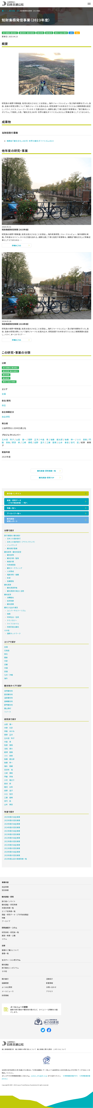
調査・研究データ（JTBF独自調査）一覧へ (17, 501)
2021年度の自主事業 (12, 845)
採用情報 (5, 995)
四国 (6, 671)
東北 (6, 654)
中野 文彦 (8, 728)
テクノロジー (12, 620)
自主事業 (5, 887)
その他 (6, 630)
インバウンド (12, 545)
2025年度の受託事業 (12, 820)
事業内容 (5, 882)
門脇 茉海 (8, 776)
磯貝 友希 (8, 787)
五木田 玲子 (8, 439)
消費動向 (10, 597)
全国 (71, 33)
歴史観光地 (8, 694)
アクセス (49, 991)
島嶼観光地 (8, 701)
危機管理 (10, 581)
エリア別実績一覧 (8, 911)
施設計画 (10, 561)
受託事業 (5, 890)
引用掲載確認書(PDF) (70, 1076)
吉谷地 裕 (8, 769)
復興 (8, 614)
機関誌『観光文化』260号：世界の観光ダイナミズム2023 (30, 141)
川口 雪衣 (8, 794)
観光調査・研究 (14, 11)
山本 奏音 (63, 442)
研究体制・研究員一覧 (10, 932)
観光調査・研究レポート (12, 520)
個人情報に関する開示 (44, 1049)
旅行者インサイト (14, 493)
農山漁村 (7, 708)
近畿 (6, 664)
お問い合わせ (51, 987)
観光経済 (49, 33)
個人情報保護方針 (8, 1049)
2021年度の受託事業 (12, 848)
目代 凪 (75, 442)
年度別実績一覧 (8, 908)
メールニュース (8, 991)
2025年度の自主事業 (12, 817)
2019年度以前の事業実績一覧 (15, 859)
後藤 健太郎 (56, 439)
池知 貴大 (8, 748)
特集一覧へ (11, 508)
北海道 (6, 650)
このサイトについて (59, 1049)
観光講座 (5, 964)
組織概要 (5, 983)
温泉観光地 (8, 698)
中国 (6, 668)
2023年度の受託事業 (12, 834)
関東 (6, 657)
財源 (8, 578)
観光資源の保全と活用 (15, 591)
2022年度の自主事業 (12, 838)
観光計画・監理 (13, 558)
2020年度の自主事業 (12, 852)
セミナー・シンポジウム (11, 960)
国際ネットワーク (14, 633)
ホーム (5, 11)
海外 (6, 678)
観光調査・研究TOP (46, 477)
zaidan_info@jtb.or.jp (39, 1076)
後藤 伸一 (70, 439)
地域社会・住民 (13, 617)
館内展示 (5, 979)
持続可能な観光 (13, 627)
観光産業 (10, 604)
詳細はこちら (16, 245)
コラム (4, 939)
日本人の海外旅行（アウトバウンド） (21, 542)
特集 (3, 918)
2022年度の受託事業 (12, 841)
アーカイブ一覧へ (14, 513)
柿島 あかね (9, 731)
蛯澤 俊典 (8, 752)
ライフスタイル (13, 623)
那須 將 (16, 442)
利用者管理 (11, 565)
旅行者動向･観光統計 (10, 33)
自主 (77, 33)
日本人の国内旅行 (14, 538)
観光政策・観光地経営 (27, 33)
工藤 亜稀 (51, 442)
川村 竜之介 (9, 780)
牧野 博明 (8, 745)
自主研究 (6, 416)
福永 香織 (8, 766)
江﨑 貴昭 (27, 442)
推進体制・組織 (13, 574)
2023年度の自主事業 (12, 831)
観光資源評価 (12, 587)
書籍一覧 (5, 953)
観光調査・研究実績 (9, 904)
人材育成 (10, 571)
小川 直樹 (82, 439)
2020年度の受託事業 (12, 855)
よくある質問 (7, 987)
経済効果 (10, 601)
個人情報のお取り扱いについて (25, 1049)
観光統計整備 (12, 548)
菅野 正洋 (33, 439)
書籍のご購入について (10, 950)
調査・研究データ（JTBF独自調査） (16, 914)
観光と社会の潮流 (61, 33)
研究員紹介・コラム (9, 927)
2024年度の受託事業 (12, 827)
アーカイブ (6, 921)
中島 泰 (44, 439)
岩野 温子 (39, 442)
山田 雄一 (21, 439)
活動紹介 (49, 979)
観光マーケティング (14, 568)
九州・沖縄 (8, 675)
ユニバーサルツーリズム (16, 610)
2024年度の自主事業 (12, 824)
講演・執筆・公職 (8, 935)
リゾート (7, 712)
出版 (3, 945)
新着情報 (49, 983)
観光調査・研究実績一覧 (46, 471)
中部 (6, 661)
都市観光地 (8, 705)
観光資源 (40, 33)
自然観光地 (8, 691)
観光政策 (10, 555)
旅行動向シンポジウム (10, 968)
